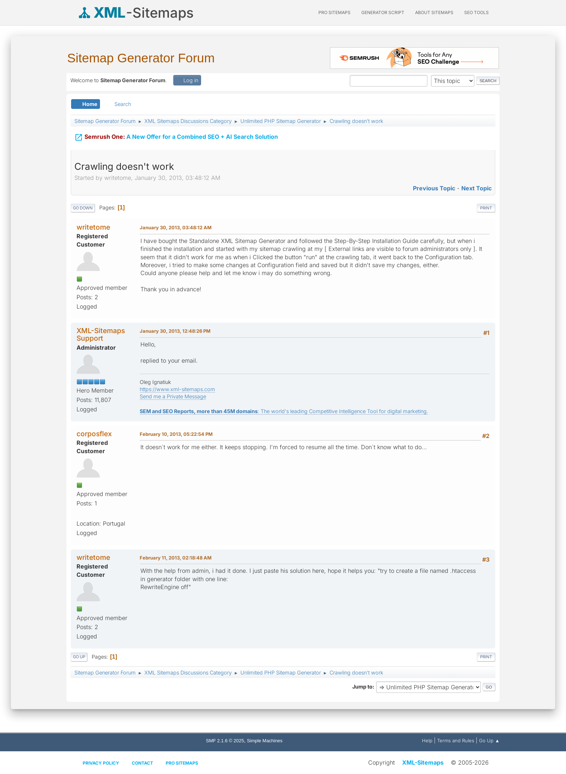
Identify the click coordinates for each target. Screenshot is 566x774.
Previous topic (434, 188)
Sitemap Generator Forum (141, 58)
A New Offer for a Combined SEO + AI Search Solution (176, 133)
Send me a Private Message (173, 396)
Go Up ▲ (489, 740)
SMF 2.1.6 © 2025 (225, 740)
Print (486, 208)
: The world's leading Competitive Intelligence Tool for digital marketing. (284, 411)
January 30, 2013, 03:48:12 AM (176, 227)
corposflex (94, 433)
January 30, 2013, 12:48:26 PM (175, 331)
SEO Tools (476, 12)
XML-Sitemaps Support (101, 334)
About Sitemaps (434, 12)
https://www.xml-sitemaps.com (177, 389)
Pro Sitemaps (182, 763)
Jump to (362, 687)
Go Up (79, 656)
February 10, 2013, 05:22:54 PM (176, 434)
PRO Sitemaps (334, 12)
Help (427, 740)
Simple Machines (265, 740)
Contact (142, 763)
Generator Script (382, 12)
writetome (93, 227)
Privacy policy (101, 763)
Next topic (476, 188)
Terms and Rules (455, 740)
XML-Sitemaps (423, 762)
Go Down (83, 208)
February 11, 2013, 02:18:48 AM (176, 558)
